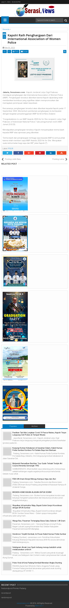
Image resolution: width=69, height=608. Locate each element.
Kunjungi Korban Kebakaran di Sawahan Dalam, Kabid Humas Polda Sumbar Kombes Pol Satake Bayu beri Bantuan (37, 449)
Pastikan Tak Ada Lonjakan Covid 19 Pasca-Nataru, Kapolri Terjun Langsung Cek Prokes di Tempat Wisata (39, 433)
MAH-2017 (39, 606)
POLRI (10, 148)
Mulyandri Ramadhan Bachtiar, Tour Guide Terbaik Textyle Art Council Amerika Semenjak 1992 (37, 464)
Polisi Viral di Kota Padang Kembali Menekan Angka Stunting (37, 563)
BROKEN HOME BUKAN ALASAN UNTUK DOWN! (32, 492)
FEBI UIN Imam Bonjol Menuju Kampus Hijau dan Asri (34, 479)
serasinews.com (23, 603)
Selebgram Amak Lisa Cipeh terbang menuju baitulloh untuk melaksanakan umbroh (36, 548)
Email (24, 51)
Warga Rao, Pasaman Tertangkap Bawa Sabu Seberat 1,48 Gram (38, 521)
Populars (13, 426)
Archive (34, 426)
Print (15, 51)
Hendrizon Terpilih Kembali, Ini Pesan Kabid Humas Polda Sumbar (39, 534)
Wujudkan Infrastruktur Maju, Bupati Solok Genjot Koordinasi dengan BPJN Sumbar (37, 506)
